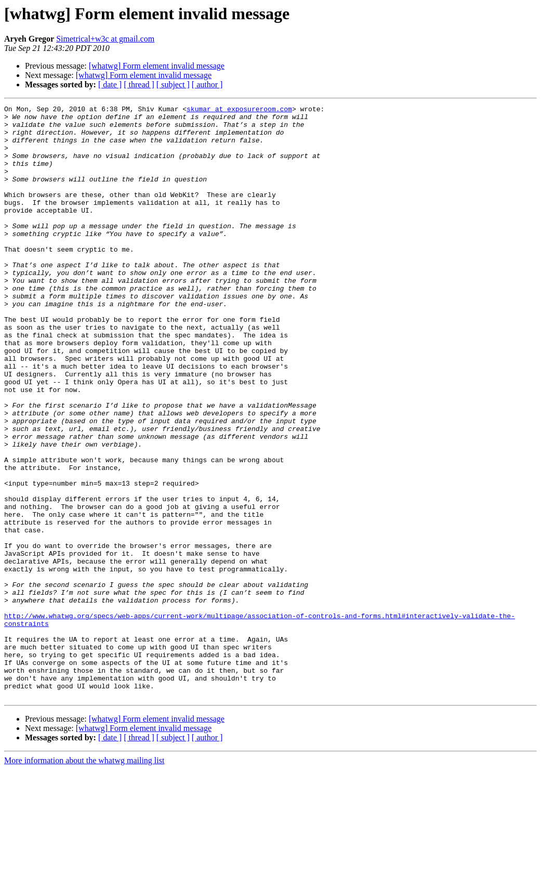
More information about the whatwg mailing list (84, 878)
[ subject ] (173, 84)
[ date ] (110, 84)
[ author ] (207, 84)
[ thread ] (139, 84)
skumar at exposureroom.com (239, 110)
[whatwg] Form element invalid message (157, 65)
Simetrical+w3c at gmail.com (105, 38)
